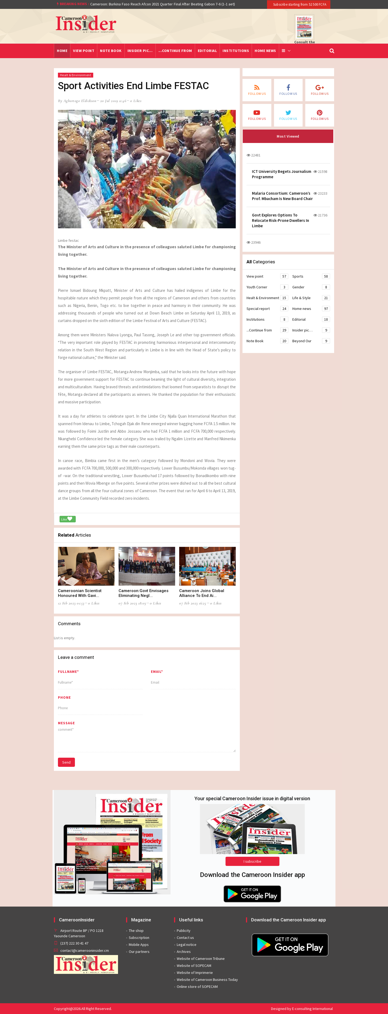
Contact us (185, 937)
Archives (184, 951)
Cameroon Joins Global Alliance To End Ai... (201, 593)
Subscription (139, 937)
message (66, 723)
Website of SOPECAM (194, 965)
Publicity (183, 930)
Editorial (207, 50)
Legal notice (186, 944)
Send (66, 762)
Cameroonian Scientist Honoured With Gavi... (80, 593)
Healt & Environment (75, 75)
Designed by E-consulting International (302, 1008)
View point (83, 50)
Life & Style (311, 297)
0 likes (136, 100)
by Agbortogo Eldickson (77, 100)
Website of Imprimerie (195, 972)
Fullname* (68, 671)
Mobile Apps (139, 944)
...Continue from (175, 50)
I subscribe (252, 861)
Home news (265, 50)
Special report (267, 308)
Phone (64, 697)
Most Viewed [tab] (288, 136)
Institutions (236, 50)
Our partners (139, 951)
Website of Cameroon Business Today (207, 979)
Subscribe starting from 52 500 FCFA (299, 4)
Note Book (111, 50)
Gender (311, 287)
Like (66, 518)
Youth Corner (267, 287)
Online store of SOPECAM (197, 986)
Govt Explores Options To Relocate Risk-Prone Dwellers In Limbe (280, 220)
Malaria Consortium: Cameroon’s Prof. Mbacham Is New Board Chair (282, 196)
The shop (136, 930)
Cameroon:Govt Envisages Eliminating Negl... (143, 593)
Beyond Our (311, 341)
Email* (157, 671)
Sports (311, 276)
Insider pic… (140, 50)
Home (62, 50)
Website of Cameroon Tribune (201, 958)
